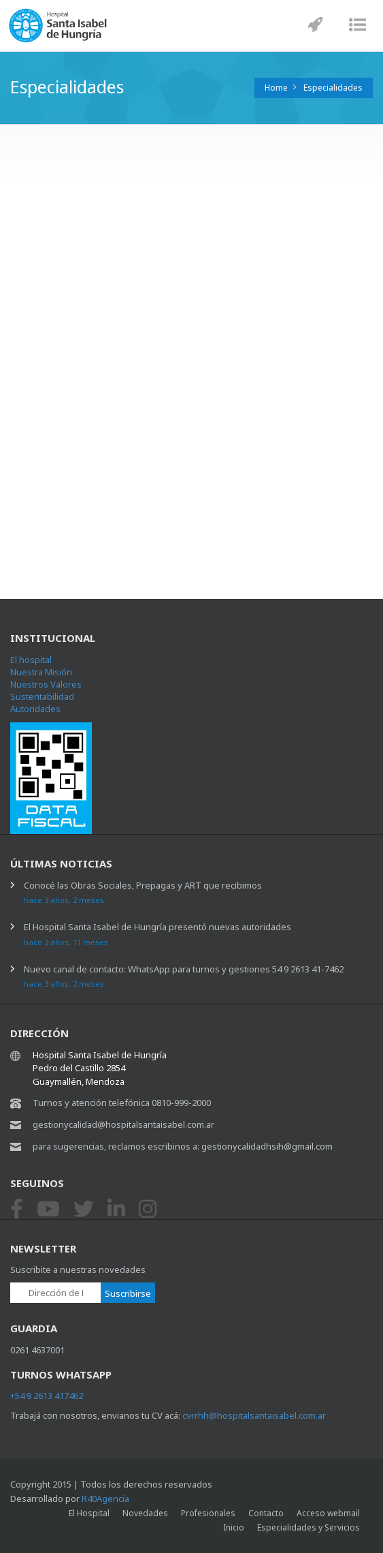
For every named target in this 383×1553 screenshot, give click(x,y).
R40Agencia (105, 1498)
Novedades (145, 1513)
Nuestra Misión (41, 672)
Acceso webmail (328, 1513)
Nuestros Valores (46, 684)
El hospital (31, 660)
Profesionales (208, 1513)
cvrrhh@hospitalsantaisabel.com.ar (254, 1415)
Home (276, 87)
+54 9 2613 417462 (46, 1395)
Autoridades (35, 709)
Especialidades (333, 87)
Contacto (266, 1513)
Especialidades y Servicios (308, 1527)
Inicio (233, 1527)
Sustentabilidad (42, 696)
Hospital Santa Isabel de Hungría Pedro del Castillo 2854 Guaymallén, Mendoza (100, 1068)
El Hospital (89, 1513)
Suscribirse (128, 1293)
